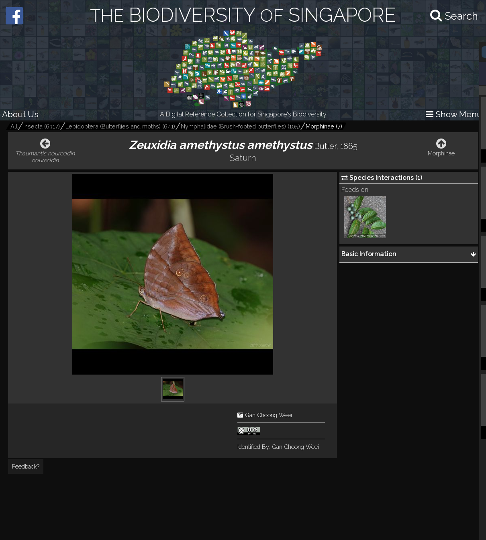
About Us (20, 114)
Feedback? (25, 466)
